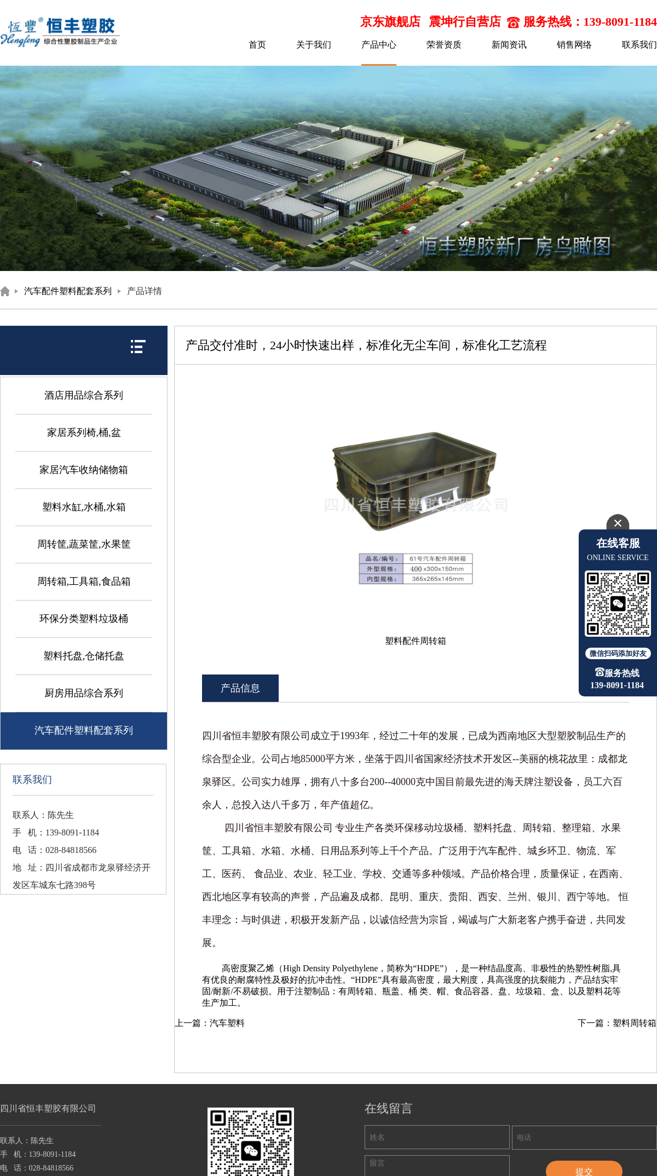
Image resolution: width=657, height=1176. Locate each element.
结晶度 (500, 968)
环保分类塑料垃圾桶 (83, 618)
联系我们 (639, 44)
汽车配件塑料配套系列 (68, 291)
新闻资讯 (509, 44)
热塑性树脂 (588, 968)
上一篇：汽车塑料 (210, 1023)
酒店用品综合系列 (83, 395)
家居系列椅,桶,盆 (84, 432)
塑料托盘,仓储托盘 (84, 655)
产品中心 (378, 44)
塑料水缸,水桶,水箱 (84, 506)
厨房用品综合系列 (83, 693)
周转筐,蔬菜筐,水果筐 (84, 544)
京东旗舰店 (390, 21)
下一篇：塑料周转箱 (617, 1023)
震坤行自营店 (465, 21)
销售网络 (574, 44)
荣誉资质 (444, 44)
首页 (257, 44)
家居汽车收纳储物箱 (83, 469)
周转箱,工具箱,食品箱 (84, 581)
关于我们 (313, 44)
